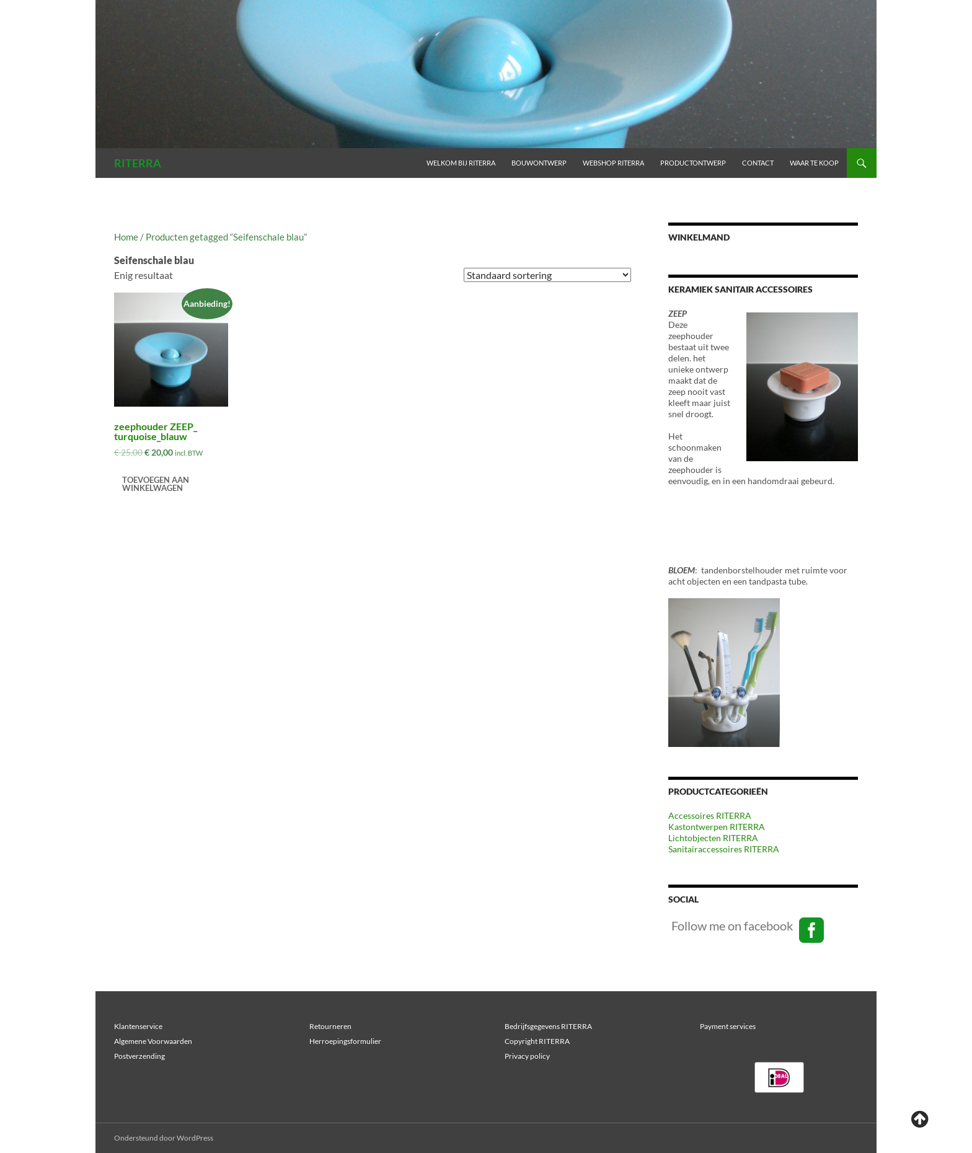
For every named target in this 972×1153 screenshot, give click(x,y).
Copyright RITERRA (537, 1041)
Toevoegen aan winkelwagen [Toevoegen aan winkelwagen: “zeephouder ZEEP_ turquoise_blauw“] (155, 484)
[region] (779, 1077)
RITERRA (137, 163)
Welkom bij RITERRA (460, 163)
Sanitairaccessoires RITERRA (723, 849)
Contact (758, 163)
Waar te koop (814, 163)
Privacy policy (527, 1056)
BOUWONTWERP (539, 163)
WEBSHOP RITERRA (613, 163)
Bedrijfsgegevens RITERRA (548, 1026)
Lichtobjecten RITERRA (713, 838)
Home (126, 236)
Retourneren (330, 1026)
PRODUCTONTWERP (693, 163)
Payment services (728, 1026)
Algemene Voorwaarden (153, 1041)
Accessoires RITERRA (709, 815)
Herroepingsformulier (345, 1041)
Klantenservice (138, 1026)
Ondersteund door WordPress (163, 1137)
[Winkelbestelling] (547, 275)
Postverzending (139, 1056)
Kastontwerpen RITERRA (716, 826)
